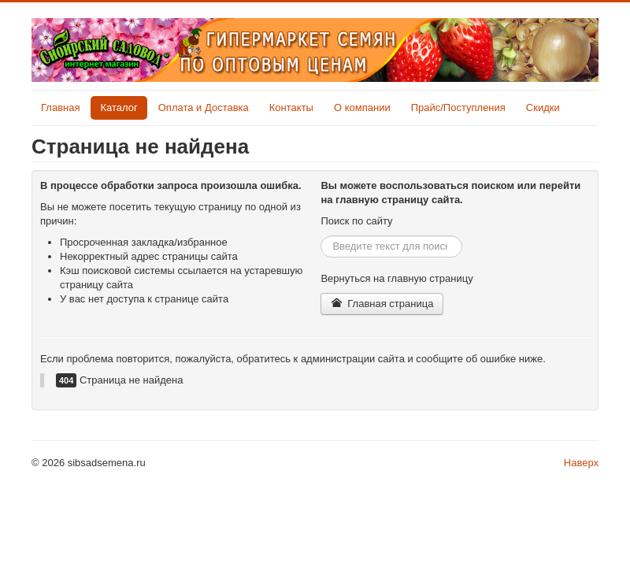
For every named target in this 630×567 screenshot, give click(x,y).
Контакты (291, 107)
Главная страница (382, 303)
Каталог (118, 107)
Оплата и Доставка (203, 107)
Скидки (543, 107)
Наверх (581, 463)
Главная (60, 107)
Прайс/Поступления (458, 107)
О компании (362, 107)
